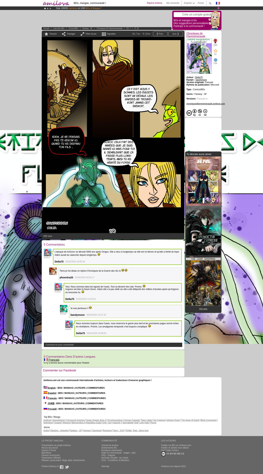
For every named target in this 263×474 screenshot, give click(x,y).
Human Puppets (131, 420)
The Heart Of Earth (190, 420)
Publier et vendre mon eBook (175, 448)
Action (46, 430)
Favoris (53, 34)
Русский (50, 409)
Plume (153, 422)
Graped (57, 422)
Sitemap (105, 466)
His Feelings (159, 420)
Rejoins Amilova (154, 3)
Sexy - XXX (118, 430)
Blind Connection (209, 420)
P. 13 (137, 28)
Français (52, 359)
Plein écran (91, 34)
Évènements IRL (109, 448)
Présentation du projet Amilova (56, 445)
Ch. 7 (128, 28)
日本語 (49, 403)
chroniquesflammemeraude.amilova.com (206, 103)
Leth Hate (144, 422)
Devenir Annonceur (51, 455)
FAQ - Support (108, 455)
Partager (71, 34)
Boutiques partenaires (111, 450)
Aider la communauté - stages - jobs (118, 453)
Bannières (46, 453)
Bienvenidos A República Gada (86, 422)
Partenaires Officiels (51, 458)
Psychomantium (115, 420)
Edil (136, 422)
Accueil (46, 28)
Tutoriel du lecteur (110, 445)
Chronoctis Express (75, 420)
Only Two (106, 422)
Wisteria (66, 422)
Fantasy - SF (87, 28)
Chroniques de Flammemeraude (109, 28)
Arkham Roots (173, 420)
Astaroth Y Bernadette (123, 422)
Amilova (47, 420)
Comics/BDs (73, 28)
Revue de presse (50, 448)
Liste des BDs (58, 28)
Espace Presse (49, 450)
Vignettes (111, 34)
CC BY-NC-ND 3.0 (172, 454)
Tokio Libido (146, 420)
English (50, 388)
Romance (107, 430)
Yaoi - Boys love (141, 430)
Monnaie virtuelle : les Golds (114, 458)
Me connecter (172, 3)
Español (50, 393)
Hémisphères (58, 420)
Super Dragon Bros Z (96, 420)
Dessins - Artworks (59, 430)
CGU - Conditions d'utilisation (115, 460)
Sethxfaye (48, 422)
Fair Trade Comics (170, 450)
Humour (87, 430)
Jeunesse (96, 430)
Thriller (128, 430)
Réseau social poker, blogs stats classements (63, 460)
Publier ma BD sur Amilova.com (176, 445)
